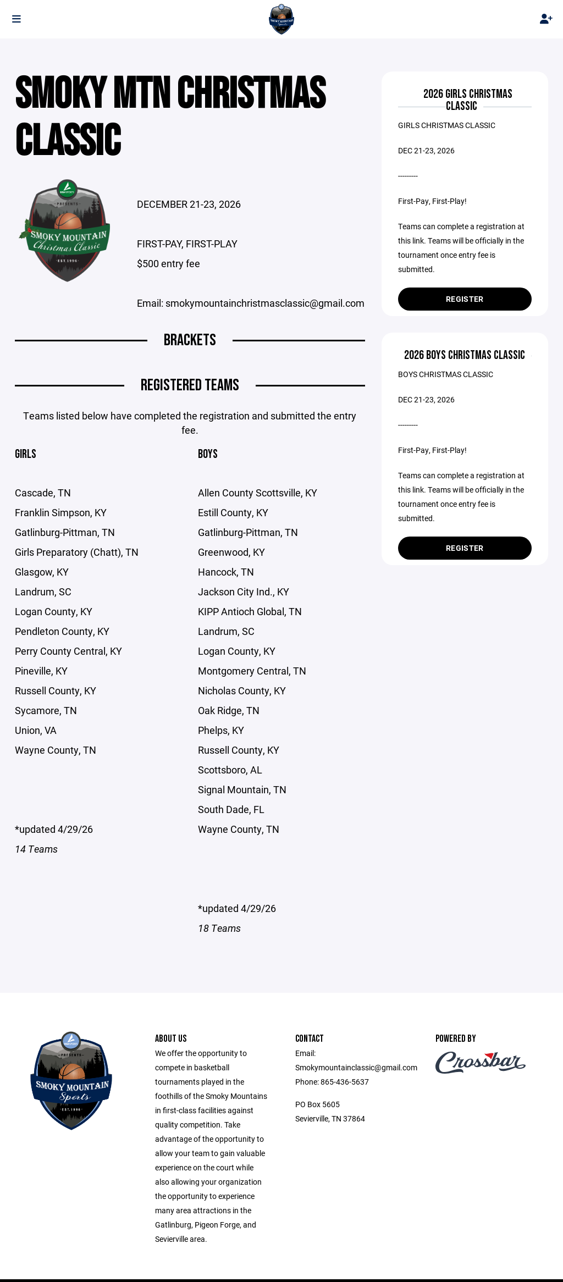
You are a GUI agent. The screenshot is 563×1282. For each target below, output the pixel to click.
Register (464, 299)
